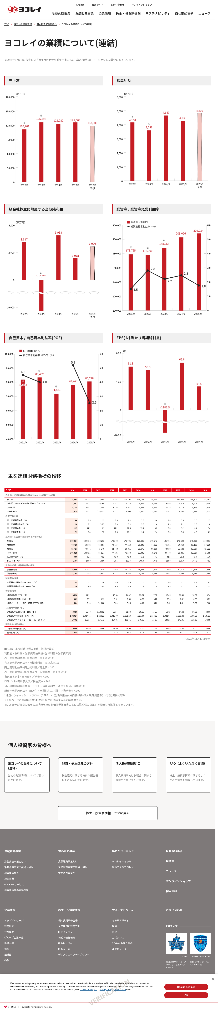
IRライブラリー (66, 931)
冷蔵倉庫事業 (61, 13)
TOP (6, 24)
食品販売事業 (84, 13)
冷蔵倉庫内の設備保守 (16, 890)
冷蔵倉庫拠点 (11, 873)
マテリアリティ (120, 920)
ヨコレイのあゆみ (121, 861)
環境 (114, 926)
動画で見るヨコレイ (123, 867)
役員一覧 (9, 943)
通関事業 (9, 878)
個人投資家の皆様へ (47, 24)
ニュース (204, 13)
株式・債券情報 (66, 937)
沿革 (6, 949)
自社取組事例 (184, 13)
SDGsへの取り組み (122, 943)
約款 (6, 960)
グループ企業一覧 (13, 937)
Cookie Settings (186, 987)
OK (186, 995)
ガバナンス (118, 937)
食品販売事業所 (66, 872)
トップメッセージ (14, 920)
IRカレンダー (65, 943)
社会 (114, 931)
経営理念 (9, 926)
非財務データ (119, 949)
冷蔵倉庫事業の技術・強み (18, 867)
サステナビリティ (157, 13)
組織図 (8, 954)
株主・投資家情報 (128, 13)
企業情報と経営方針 (69, 926)
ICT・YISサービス (14, 884)
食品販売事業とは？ (69, 861)
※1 (47, 494)
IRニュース (64, 949)
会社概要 (9, 931)
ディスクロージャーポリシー (73, 954)
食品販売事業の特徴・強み (72, 867)
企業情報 (105, 13)
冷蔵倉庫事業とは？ (15, 861)
